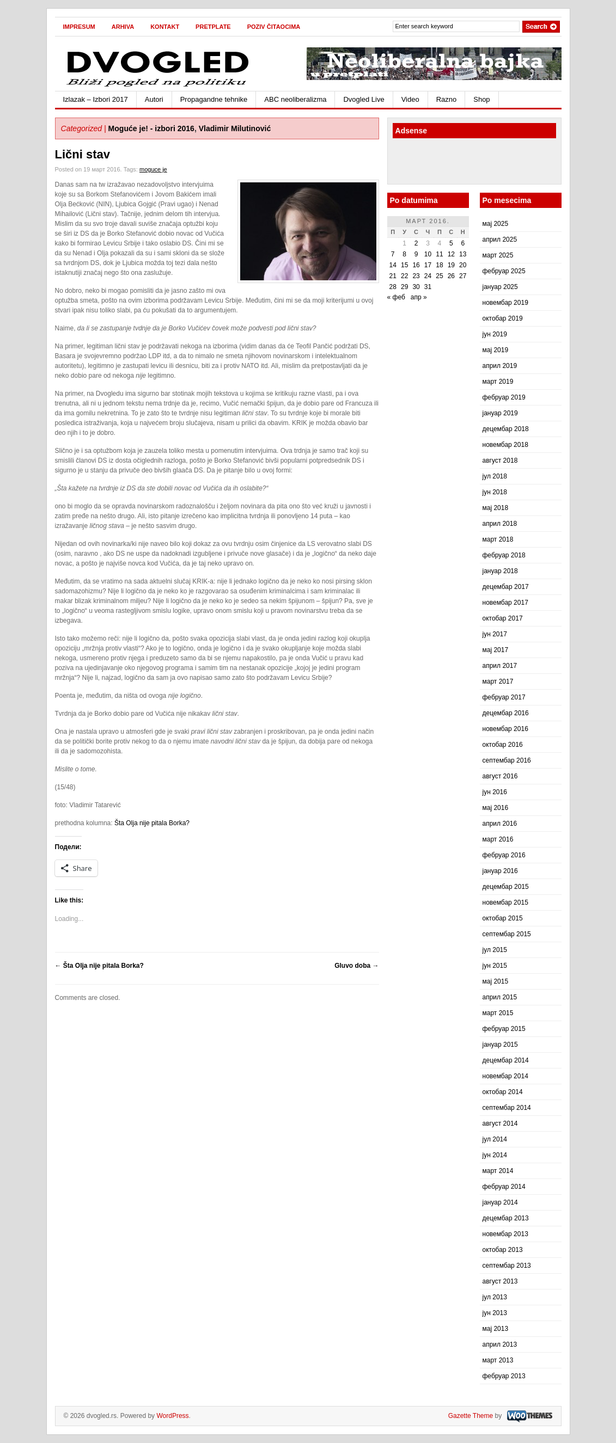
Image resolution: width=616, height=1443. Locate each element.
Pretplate (213, 26)
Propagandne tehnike (214, 99)
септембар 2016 (507, 760)
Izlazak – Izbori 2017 (95, 99)
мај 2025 (496, 224)
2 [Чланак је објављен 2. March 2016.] (416, 243)
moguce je (153, 169)
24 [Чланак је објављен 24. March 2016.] (427, 276)
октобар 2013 (503, 1250)
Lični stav (82, 154)
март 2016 (498, 839)
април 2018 (500, 523)
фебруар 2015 (504, 1029)
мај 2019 (496, 350)
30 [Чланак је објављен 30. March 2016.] (415, 287)
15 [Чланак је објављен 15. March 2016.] (404, 265)
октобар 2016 (503, 744)
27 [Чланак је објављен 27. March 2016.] (462, 276)
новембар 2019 (505, 302)
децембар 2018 (506, 429)
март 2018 (498, 539)
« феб (396, 297)
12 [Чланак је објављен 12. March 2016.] (451, 254)
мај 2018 (496, 508)
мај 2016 (496, 808)
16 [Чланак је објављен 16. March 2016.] (415, 265)
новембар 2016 (505, 729)
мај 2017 (496, 650)
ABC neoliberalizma (295, 99)
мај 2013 (496, 1329)
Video (410, 99)
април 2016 (500, 823)
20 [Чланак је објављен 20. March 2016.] (462, 265)
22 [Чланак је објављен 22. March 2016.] (404, 276)
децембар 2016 (506, 713)
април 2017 (500, 666)
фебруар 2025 (504, 271)
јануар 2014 (500, 1202)
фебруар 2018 (504, 555)
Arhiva (123, 26)
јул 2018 (495, 476)
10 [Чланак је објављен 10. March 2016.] (427, 254)
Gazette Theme (470, 1416)
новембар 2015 (505, 902)
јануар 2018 (500, 571)
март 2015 (498, 1013)
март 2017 (498, 681)
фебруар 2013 (504, 1376)
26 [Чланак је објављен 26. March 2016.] (451, 276)
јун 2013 (495, 1313)
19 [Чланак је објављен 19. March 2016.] (451, 265)
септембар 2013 (507, 1265)
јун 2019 (495, 334)
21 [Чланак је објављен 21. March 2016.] (393, 276)
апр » (419, 297)
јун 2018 (495, 492)
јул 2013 (495, 1297)
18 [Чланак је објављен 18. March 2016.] (439, 265)
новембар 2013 (505, 1234)
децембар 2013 (506, 1218)
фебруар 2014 (504, 1186)
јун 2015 (495, 965)
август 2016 (500, 776)
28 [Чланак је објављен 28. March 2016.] (393, 287)
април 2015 (500, 997)
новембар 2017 (505, 602)
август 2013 (500, 1281)
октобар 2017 (503, 618)
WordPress (172, 1416)
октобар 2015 (503, 918)
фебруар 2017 (504, 697)
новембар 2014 (505, 1076)
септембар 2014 (507, 1108)
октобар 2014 (503, 1092)
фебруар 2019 (504, 397)
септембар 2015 (507, 934)
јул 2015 (495, 950)
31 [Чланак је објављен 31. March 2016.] (427, 287)
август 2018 (500, 460)
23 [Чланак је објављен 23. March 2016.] (415, 276)
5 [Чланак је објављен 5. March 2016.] (451, 243)
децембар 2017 (506, 587)
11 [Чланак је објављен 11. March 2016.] (439, 254)
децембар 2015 (506, 887)
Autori (154, 99)
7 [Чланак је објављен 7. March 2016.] (393, 254)
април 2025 (500, 239)
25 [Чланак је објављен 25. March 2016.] (439, 276)
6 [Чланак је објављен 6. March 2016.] (463, 243)
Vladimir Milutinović (235, 128)
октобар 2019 (503, 318)
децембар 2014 (506, 1060)
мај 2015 (496, 981)
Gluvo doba (356, 965)
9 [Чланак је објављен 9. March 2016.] (416, 254)
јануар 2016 (500, 871)
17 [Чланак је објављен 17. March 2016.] (427, 265)
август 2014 (500, 1123)
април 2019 (500, 366)
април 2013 (500, 1344)
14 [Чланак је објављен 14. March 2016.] (393, 265)
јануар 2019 (500, 413)
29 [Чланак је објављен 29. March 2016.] (404, 287)
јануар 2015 (500, 1044)
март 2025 (498, 255)
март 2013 (498, 1360)
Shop (481, 99)
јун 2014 (495, 1155)
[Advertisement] (456, 162)
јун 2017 (495, 634)
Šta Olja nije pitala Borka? (152, 823)
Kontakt (164, 26)
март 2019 (498, 381)
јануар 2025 (500, 287)
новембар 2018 (505, 445)
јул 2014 (495, 1139)
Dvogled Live (363, 99)
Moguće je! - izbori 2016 (151, 128)
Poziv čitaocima (274, 26)
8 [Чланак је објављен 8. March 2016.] (404, 254)
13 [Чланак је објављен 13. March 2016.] (462, 254)
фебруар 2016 (504, 855)
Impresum (79, 26)
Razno (446, 99)
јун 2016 (495, 792)
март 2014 (498, 1171)
